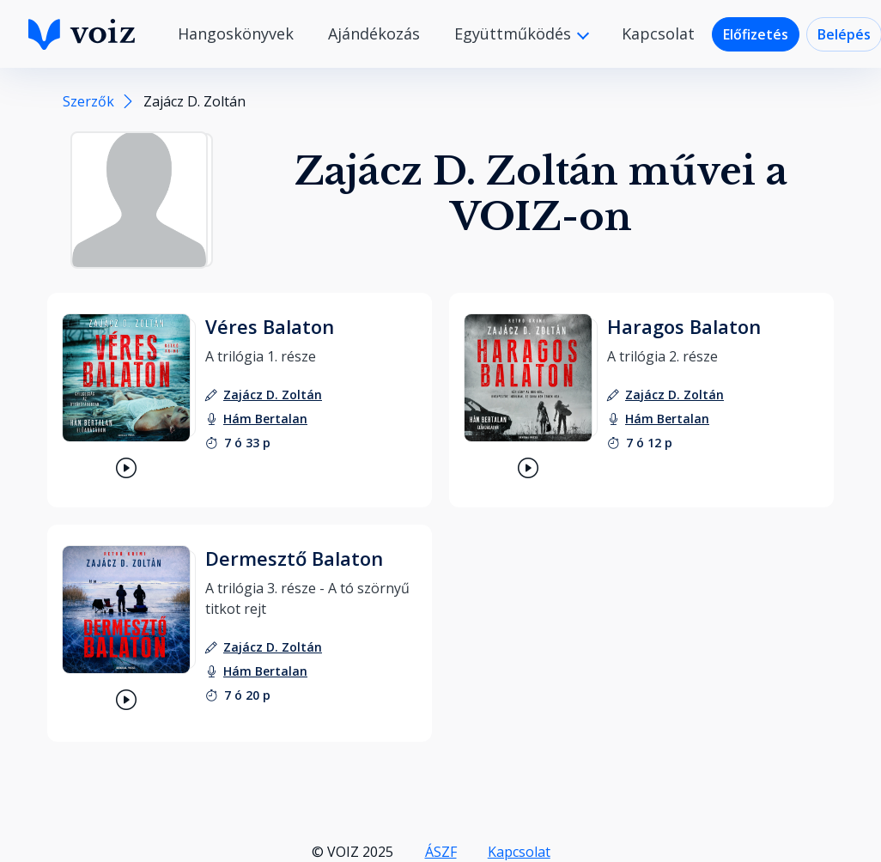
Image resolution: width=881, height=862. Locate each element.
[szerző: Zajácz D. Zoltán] (272, 394)
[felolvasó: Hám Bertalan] (265, 418)
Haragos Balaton (684, 326)
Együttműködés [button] (514, 33)
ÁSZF (441, 851)
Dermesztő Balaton (294, 558)
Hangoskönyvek (236, 33)
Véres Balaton (269, 326)
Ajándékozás (374, 33)
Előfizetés (755, 34)
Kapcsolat (658, 33)
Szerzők (88, 101)
